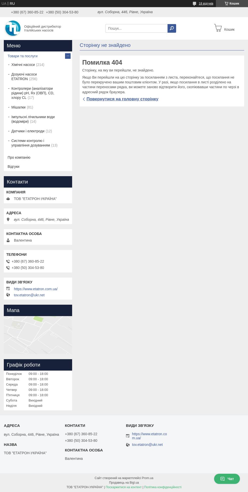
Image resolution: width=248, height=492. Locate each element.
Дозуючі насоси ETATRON (24, 76)
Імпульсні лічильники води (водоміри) (33, 119)
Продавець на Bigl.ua (124, 482)
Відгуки (13, 167)
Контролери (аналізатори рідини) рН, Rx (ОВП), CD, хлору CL (32, 93)
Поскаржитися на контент (123, 487)
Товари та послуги (22, 56)
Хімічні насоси (23, 65)
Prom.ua (147, 478)
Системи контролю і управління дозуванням (30, 143)
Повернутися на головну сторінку (122, 99)
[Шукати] (172, 28)
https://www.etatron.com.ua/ (36, 289)
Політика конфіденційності (163, 487)
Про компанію (19, 157)
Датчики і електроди (28, 131)
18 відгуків (206, 3)
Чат (227, 479)
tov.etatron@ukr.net (29, 295)
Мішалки (18, 107)
